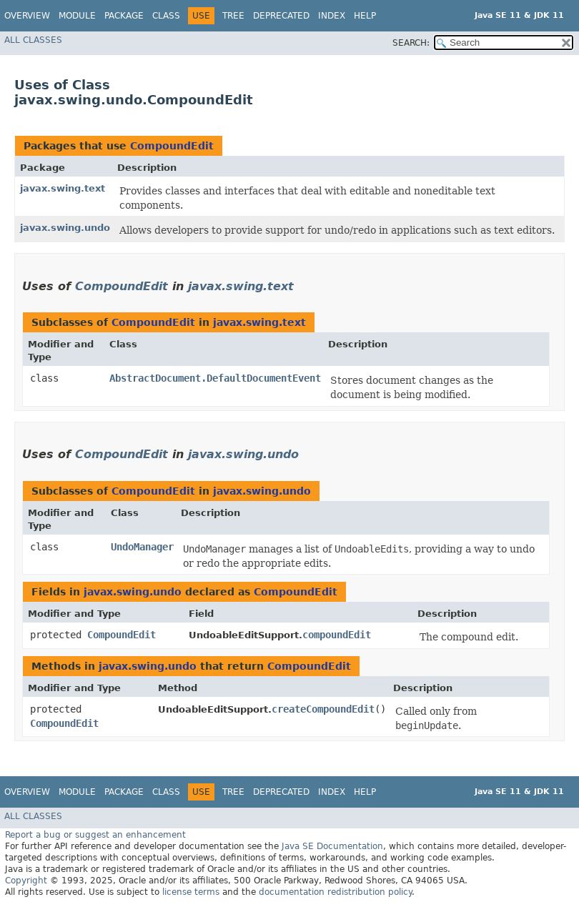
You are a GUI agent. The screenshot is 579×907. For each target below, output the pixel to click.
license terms (190, 892)
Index (331, 16)
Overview (27, 16)
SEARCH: (411, 43)
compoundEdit (336, 634)
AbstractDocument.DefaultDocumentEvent (215, 378)
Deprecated (281, 16)
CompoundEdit (172, 146)
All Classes (33, 40)
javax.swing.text (62, 188)
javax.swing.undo (65, 227)
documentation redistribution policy (335, 892)
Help (365, 16)
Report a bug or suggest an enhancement (95, 835)
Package (124, 16)
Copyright (26, 881)
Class (166, 16)
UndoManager (142, 546)
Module (77, 16)
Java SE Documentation (332, 846)
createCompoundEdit (323, 709)
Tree (233, 16)
